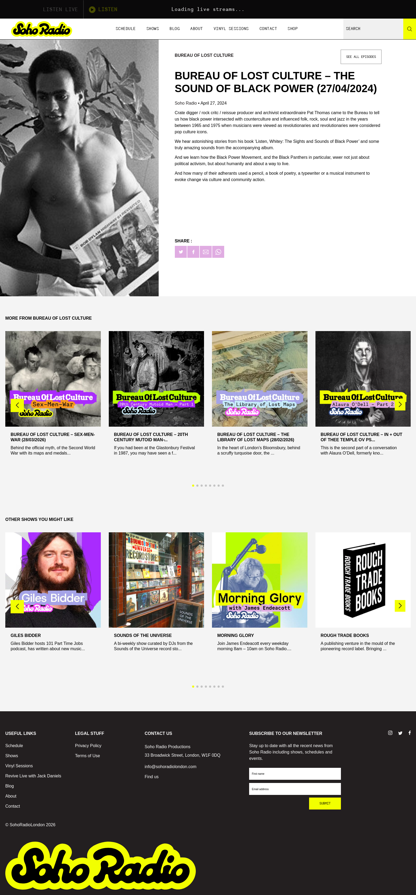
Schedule (126, 29)
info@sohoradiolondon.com (170, 766)
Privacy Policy (88, 745)
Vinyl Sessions (231, 29)
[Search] (409, 29)
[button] (400, 404)
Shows (152, 29)
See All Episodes (361, 56)
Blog (175, 29)
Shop (293, 29)
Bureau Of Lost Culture (204, 55)
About (196, 29)
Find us (151, 776)
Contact (268, 29)
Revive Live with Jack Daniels (33, 776)
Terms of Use (87, 755)
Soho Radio (186, 103)
